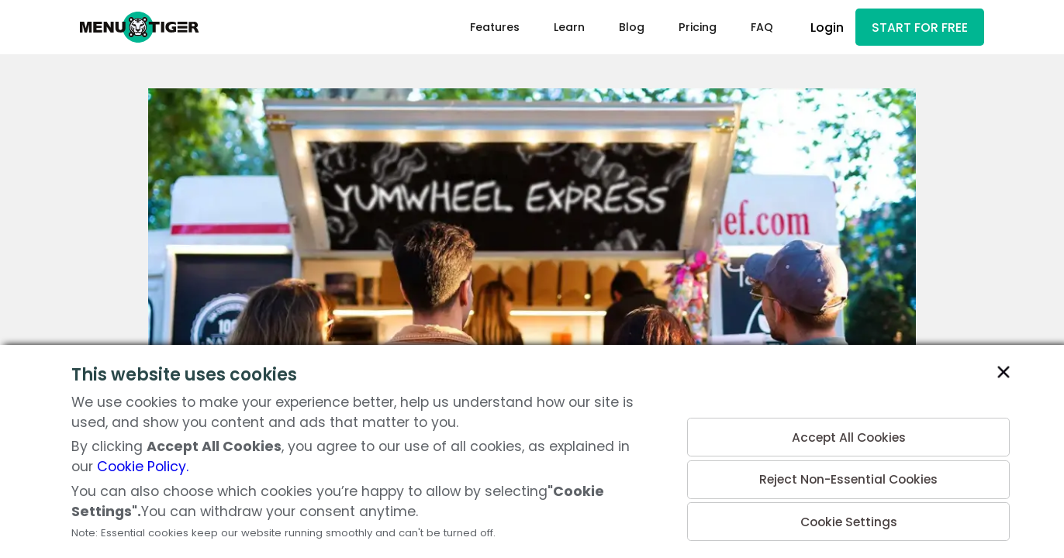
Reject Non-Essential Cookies (848, 475)
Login (821, 28)
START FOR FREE (916, 28)
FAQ (755, 28)
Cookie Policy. (142, 466)
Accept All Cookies (849, 430)
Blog (624, 28)
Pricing (691, 28)
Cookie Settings (848, 520)
